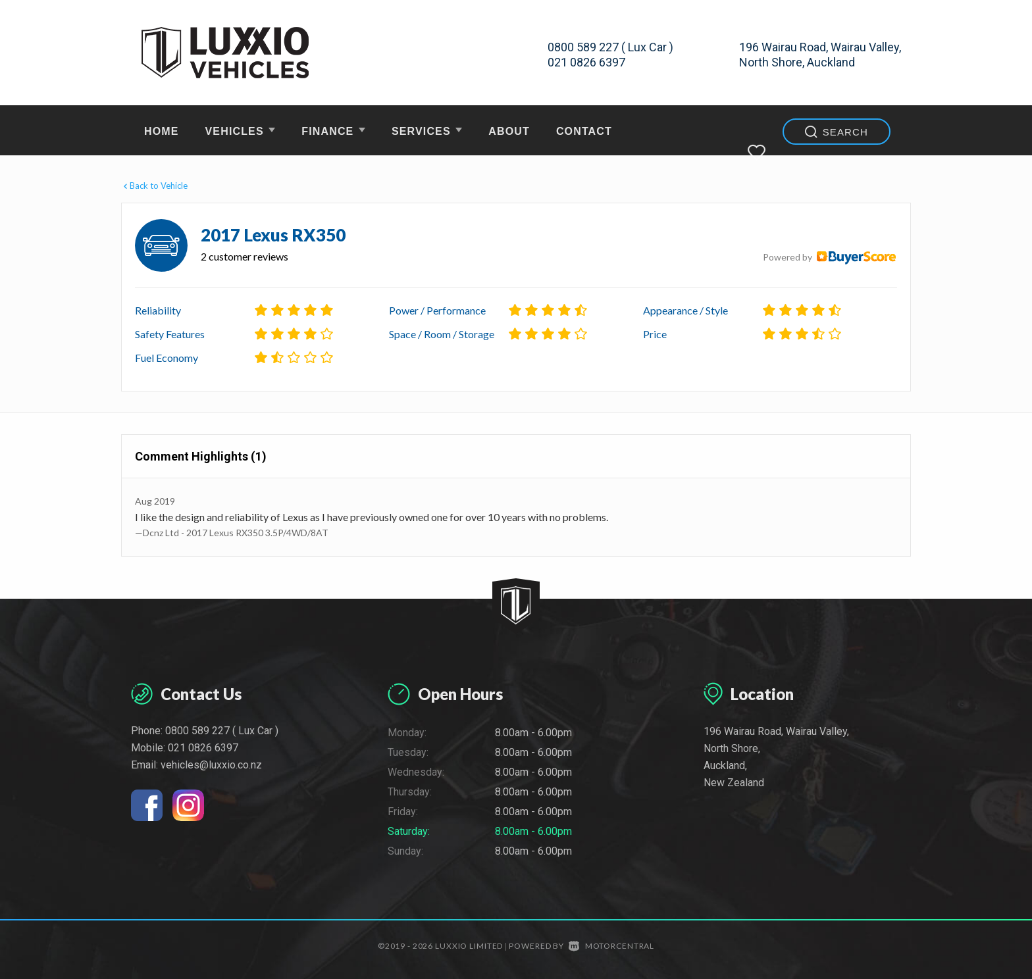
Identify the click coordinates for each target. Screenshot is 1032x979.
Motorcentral (611, 946)
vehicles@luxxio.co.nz (211, 765)
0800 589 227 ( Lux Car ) (610, 47)
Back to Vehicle (154, 185)
